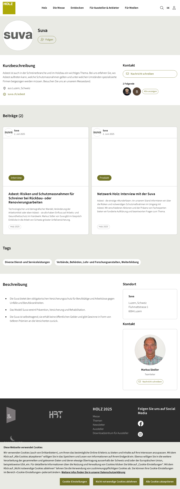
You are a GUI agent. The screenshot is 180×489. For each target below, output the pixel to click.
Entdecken (77, 8)
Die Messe (59, 8)
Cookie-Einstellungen (74, 482)
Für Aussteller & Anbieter (104, 8)
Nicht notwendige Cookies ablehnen (116, 482)
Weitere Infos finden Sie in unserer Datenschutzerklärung (93, 472)
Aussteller (98, 429)
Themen (97, 421)
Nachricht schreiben (140, 74)
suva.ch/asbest (14, 94)
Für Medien (131, 8)
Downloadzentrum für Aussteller (110, 433)
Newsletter (99, 425)
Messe (96, 416)
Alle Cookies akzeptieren (160, 482)
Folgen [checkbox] (47, 40)
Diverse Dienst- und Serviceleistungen (27, 262)
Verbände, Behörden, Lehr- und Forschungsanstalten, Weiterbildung (98, 262)
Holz (44, 8)
